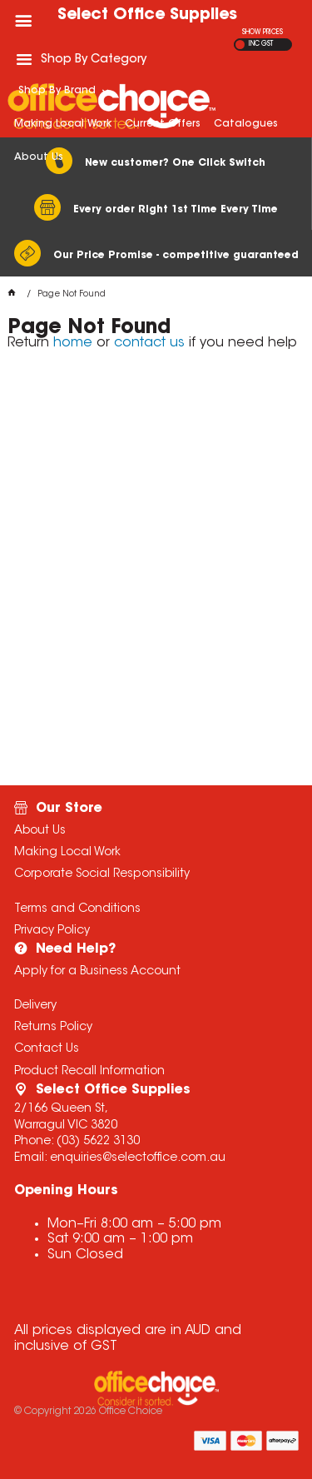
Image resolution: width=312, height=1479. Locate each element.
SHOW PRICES (262, 32)
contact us (149, 343)
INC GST (261, 44)
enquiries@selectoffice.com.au (137, 1158)
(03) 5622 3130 (98, 1142)
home (72, 343)
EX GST (240, 44)
